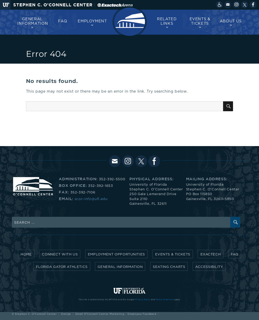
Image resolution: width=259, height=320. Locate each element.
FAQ (62, 21)
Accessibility (209, 267)
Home (26, 254)
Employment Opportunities (116, 254)
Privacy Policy (142, 300)
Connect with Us (60, 254)
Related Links (167, 21)
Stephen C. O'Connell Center (53, 4)
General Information (32, 21)
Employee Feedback (141, 313)
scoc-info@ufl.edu (91, 199)
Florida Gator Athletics (61, 267)
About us (231, 21)
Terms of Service (165, 300)
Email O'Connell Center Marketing (99, 313)
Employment (92, 21)
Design (66, 313)
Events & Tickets (200, 21)
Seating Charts (169, 267)
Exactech (210, 254)
